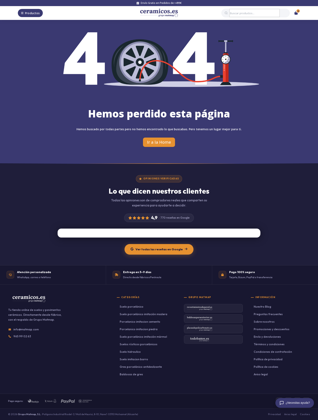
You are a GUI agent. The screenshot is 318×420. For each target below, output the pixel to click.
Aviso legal (261, 374)
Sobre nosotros (264, 321)
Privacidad (274, 414)
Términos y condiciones (269, 344)
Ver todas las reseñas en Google (159, 249)
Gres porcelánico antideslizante (141, 367)
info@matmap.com (26, 329)
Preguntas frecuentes (268, 314)
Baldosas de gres (131, 374)
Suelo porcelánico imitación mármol (143, 337)
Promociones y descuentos (271, 329)
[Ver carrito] (296, 13)
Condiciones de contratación (273, 352)
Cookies (305, 414)
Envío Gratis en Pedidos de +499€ (159, 3)
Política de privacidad (268, 359)
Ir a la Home (159, 142)
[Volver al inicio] (159, 13)
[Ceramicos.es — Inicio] (28, 301)
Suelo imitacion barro (134, 359)
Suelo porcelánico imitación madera (143, 314)
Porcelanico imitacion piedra (139, 329)
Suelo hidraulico (130, 352)
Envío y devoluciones (267, 337)
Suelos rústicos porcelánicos (138, 344)
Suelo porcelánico (131, 306)
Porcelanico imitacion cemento (140, 321)
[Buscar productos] (254, 13)
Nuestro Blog (262, 306)
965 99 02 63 (22, 336)
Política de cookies (266, 367)
